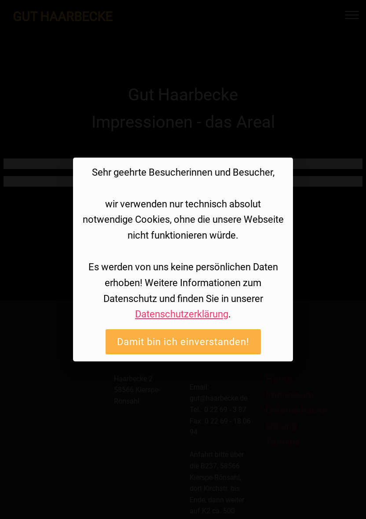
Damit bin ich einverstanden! (183, 341)
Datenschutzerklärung (181, 314)
